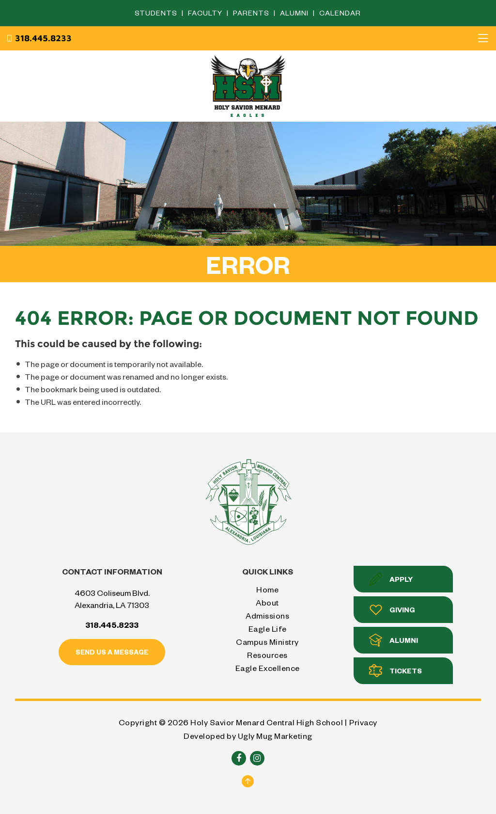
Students (157, 12)
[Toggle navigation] (483, 38)
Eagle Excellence (267, 668)
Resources (267, 655)
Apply (391, 579)
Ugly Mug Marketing (275, 736)
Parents (252, 12)
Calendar (340, 12)
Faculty (206, 12)
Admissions (267, 615)
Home (267, 589)
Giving (392, 609)
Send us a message (112, 652)
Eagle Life (267, 628)
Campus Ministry (267, 642)
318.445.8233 (39, 38)
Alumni (295, 12)
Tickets (395, 670)
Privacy (363, 722)
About (267, 602)
